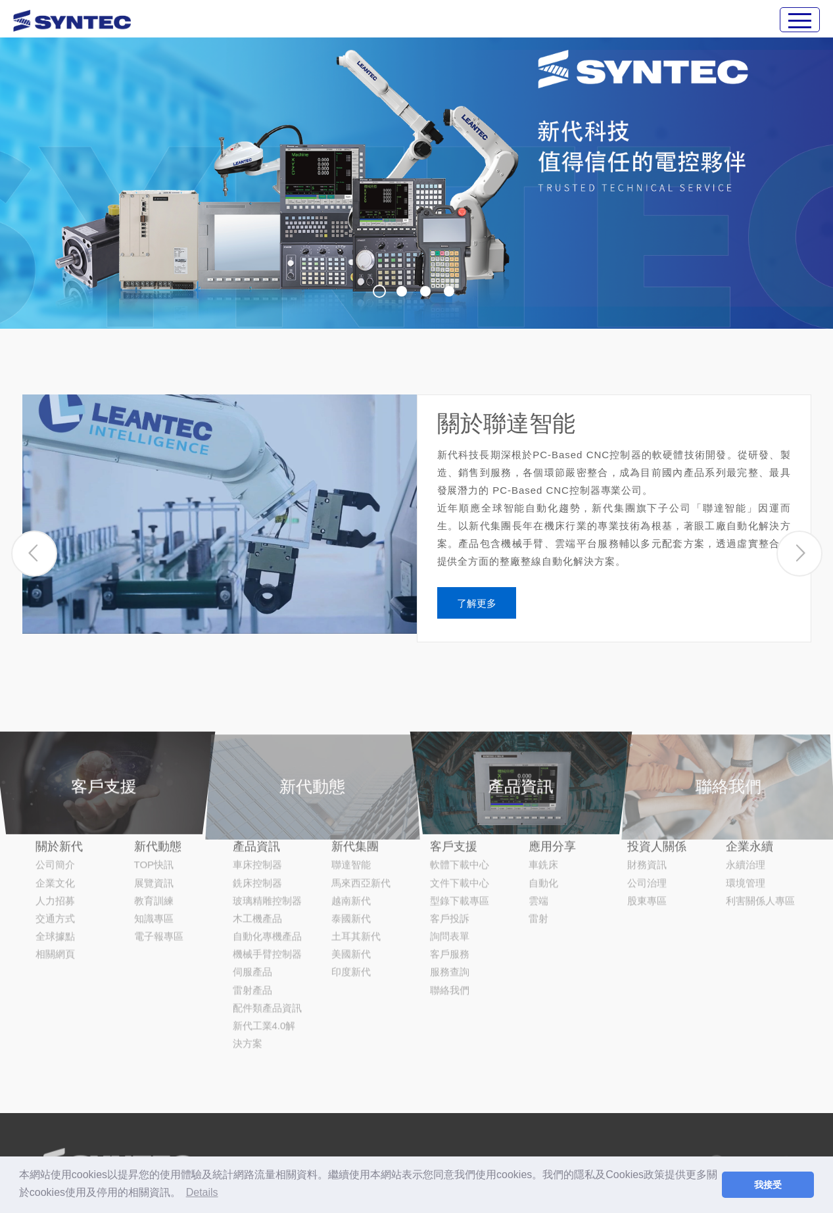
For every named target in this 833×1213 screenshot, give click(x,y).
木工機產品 (257, 855)
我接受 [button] (768, 1184)
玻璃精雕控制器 (267, 838)
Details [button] (202, 1192)
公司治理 (647, 820)
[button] (34, 560)
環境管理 (745, 820)
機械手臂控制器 (267, 891)
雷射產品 (252, 927)
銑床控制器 (257, 820)
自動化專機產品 (267, 873)
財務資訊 (647, 802)
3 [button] (425, 291)
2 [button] (401, 291)
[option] (416, 164)
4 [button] (449, 291)
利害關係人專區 (760, 838)
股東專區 (647, 838)
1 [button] (379, 291)
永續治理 (745, 802)
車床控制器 (257, 802)
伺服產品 (252, 909)
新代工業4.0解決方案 (264, 971)
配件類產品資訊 (267, 945)
